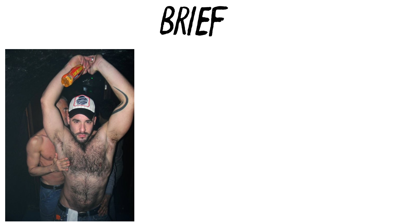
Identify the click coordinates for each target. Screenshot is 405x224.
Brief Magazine (202, 24)
